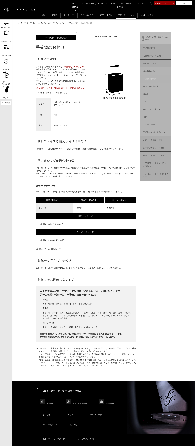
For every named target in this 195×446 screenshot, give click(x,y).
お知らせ (46, 406)
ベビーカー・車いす (154, 102)
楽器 (148, 108)
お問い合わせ (125, 3)
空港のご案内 (148, 48)
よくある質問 (112, 3)
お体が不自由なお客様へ (153, 131)
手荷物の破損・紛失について (157, 123)
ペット (149, 95)
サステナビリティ (49, 412)
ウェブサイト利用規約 (80, 442)
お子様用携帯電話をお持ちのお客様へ (155, 153)
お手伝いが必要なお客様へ (94, 3)
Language (138, 3)
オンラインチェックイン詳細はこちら (54, 93)
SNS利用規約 (98, 442)
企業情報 (50, 398)
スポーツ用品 (151, 115)
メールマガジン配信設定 (86, 423)
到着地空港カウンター (110, 355)
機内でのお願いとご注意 (153, 145)
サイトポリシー (40, 442)
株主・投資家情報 (81, 398)
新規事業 (71, 412)
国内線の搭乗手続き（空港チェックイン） (155, 39)
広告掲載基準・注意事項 (133, 442)
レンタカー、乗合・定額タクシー (155, 162)
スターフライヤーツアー (53, 423)
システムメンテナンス (93, 406)
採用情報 (112, 398)
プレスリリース (66, 406)
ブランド (77, 3)
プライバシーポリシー (59, 442)
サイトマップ (26, 442)
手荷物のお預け (152, 75)
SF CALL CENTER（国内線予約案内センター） (62, 174)
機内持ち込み (151, 69)
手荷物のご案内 (149, 62)
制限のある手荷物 (153, 82)
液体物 (149, 89)
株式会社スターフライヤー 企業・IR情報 (61, 389)
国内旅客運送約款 (113, 442)
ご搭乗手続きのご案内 (152, 55)
